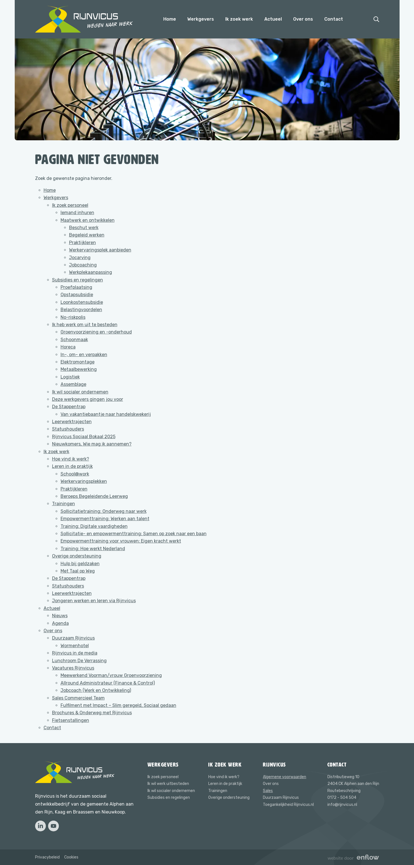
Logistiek (70, 377)
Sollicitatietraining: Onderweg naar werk (104, 511)
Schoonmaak (74, 339)
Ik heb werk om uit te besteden (84, 324)
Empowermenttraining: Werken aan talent (105, 518)
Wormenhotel (75, 645)
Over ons (303, 19)
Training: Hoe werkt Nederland (93, 548)
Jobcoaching (83, 265)
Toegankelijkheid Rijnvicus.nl (288, 804)
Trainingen (63, 503)
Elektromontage (78, 362)
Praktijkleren (82, 242)
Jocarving (80, 257)
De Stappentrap (68, 406)
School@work (75, 474)
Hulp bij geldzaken (80, 563)
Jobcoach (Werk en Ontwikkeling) (96, 690)
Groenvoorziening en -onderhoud (96, 332)
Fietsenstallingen (70, 720)
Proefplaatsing (76, 287)
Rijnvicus (274, 764)
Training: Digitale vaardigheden (94, 526)
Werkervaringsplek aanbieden (100, 250)
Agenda (60, 623)
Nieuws (60, 615)
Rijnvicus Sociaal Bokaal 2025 (83, 436)
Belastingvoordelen (81, 309)
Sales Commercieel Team (78, 698)
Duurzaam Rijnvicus (73, 638)
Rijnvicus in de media (74, 653)
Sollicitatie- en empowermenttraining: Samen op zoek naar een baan (134, 533)
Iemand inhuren (77, 212)
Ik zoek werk (239, 19)
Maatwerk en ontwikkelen (88, 220)
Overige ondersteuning (76, 556)
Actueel (273, 19)
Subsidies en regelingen (77, 280)
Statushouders (68, 429)
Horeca (68, 347)
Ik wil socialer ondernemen (80, 392)
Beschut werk (83, 227)
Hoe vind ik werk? (70, 459)
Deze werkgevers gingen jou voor (87, 399)
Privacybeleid (47, 857)
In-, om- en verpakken (84, 354)
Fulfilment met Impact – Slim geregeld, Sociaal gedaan (118, 705)
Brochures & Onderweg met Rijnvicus (92, 712)
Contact (333, 19)
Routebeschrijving (344, 790)
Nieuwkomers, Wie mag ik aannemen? (92, 444)
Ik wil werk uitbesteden (168, 783)
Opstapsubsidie (77, 294)
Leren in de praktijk (72, 466)
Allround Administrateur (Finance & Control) (108, 683)
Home (169, 19)
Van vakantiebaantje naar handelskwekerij (106, 414)
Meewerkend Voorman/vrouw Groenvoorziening (111, 675)
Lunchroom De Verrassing (79, 660)
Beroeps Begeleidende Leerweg (94, 496)
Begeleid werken (86, 235)
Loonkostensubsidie (82, 302)
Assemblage (73, 384)
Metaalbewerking (79, 369)
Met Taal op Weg (78, 571)
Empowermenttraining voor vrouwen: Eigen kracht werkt (121, 541)
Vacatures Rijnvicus (73, 668)
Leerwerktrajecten (72, 421)
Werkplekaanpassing (90, 272)
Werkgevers (200, 19)
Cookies (71, 857)
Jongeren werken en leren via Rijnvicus (94, 600)
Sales (268, 790)
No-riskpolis (73, 317)
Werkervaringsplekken (84, 481)
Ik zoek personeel (70, 205)
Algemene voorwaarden (284, 776)
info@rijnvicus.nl (342, 804)
